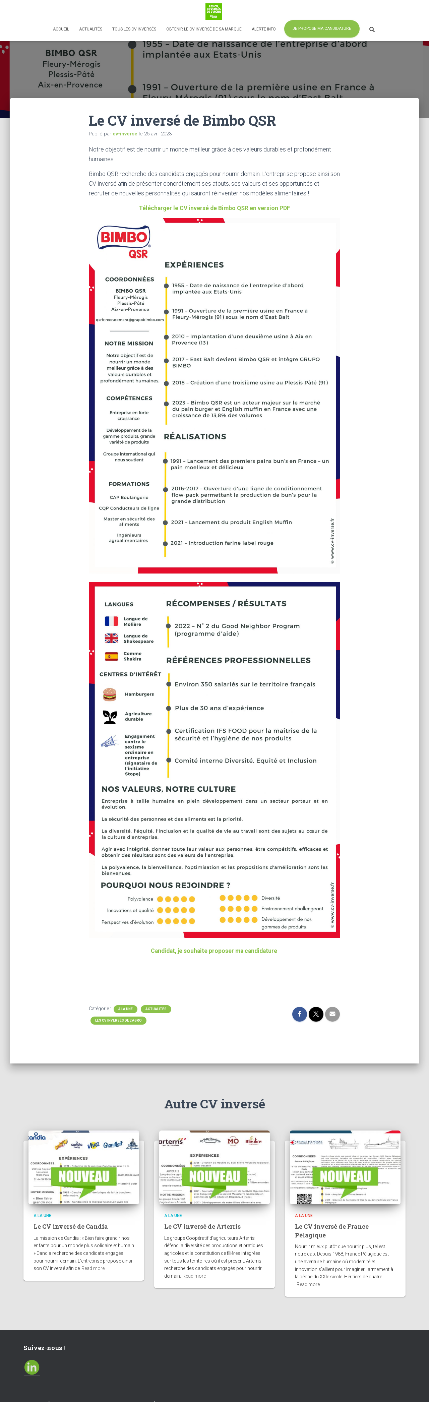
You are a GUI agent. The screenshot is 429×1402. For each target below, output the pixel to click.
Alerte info (264, 29)
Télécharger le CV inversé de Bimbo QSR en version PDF (215, 207)
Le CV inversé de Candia (71, 1226)
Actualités (90, 29)
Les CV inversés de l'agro (118, 1020)
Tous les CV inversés (134, 29)
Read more (93, 1268)
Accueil (61, 29)
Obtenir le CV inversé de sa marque (204, 29)
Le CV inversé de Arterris (202, 1226)
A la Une (125, 1009)
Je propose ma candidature (322, 28)
